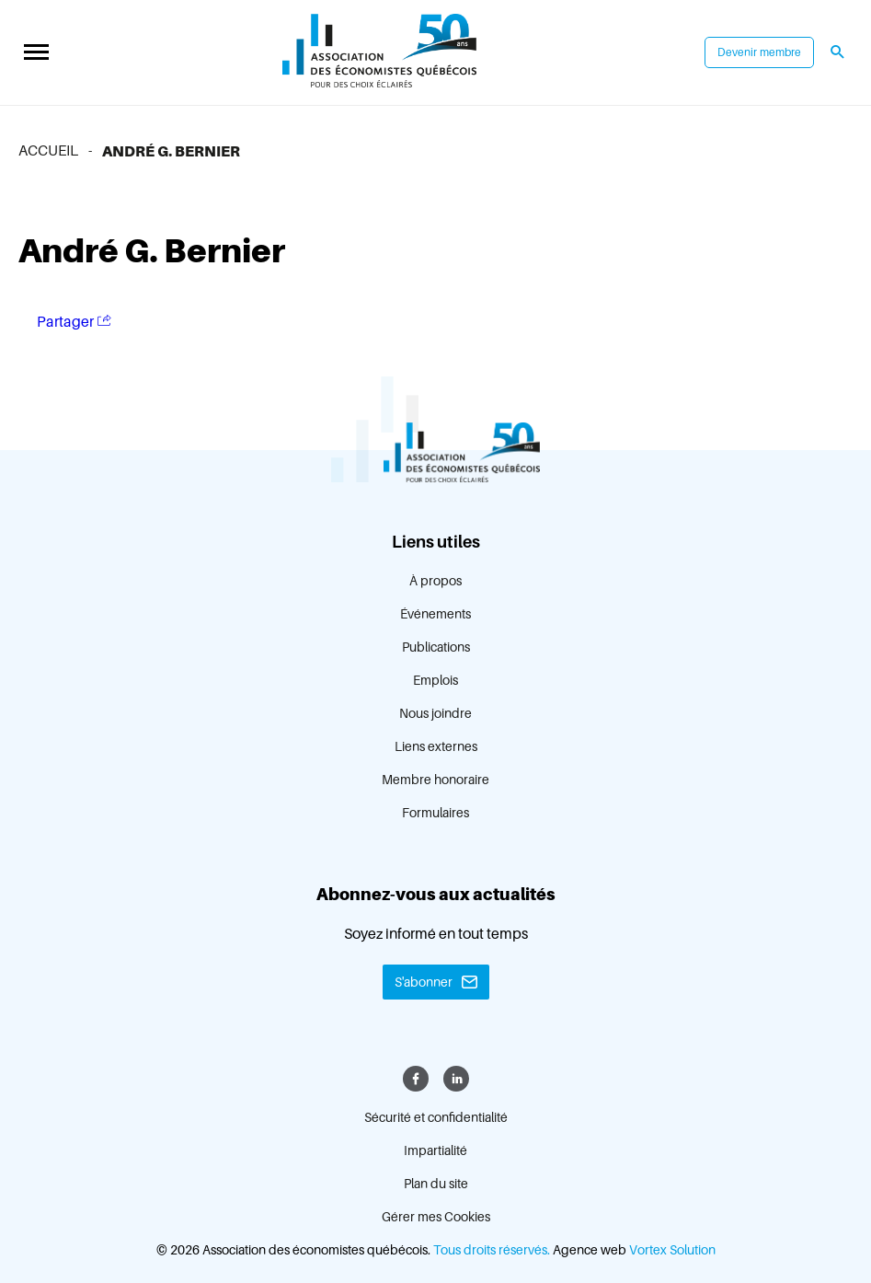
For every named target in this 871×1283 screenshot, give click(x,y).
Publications (436, 647)
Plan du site (436, 1183)
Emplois (435, 680)
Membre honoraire (435, 779)
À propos (435, 580)
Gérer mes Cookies (436, 1216)
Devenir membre (759, 52)
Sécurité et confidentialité (436, 1117)
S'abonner (424, 982)
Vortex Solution (672, 1250)
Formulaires (435, 812)
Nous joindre (435, 713)
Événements (435, 614)
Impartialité (435, 1150)
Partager (74, 321)
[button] (36, 52)
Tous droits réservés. (491, 1250)
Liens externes (436, 746)
